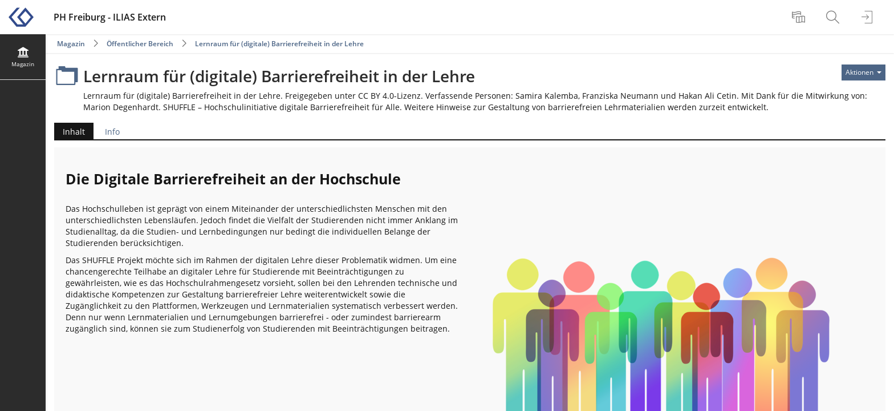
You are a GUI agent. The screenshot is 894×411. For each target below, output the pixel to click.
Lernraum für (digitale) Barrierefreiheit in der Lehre (279, 44)
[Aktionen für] (863, 72)
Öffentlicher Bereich (140, 44)
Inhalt (69, 131)
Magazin (71, 44)
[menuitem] (800, 17)
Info (112, 131)
